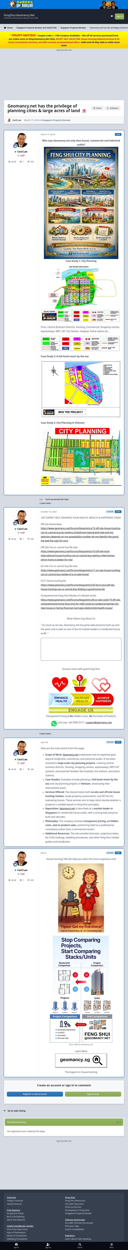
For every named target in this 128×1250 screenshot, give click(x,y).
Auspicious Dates (15, 1213)
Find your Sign (72, 1226)
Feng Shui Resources (75, 1200)
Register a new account (35, 1094)
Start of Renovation (16, 1232)
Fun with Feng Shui (74, 1203)
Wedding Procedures (17, 1238)
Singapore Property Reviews (56, 120)
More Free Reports (16, 1219)
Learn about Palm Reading (78, 1238)
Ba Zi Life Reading (15, 1216)
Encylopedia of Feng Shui (77, 1210)
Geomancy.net (70, 754)
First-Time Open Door (17, 1229)
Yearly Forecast (14, 1203)
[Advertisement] (64, 72)
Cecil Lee (16, 120)
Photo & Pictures (73, 1207)
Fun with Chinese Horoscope (79, 1222)
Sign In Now (93, 1094)
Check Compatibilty (74, 1229)
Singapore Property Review (78, 1213)
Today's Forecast (15, 1200)
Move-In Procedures (17, 1235)
